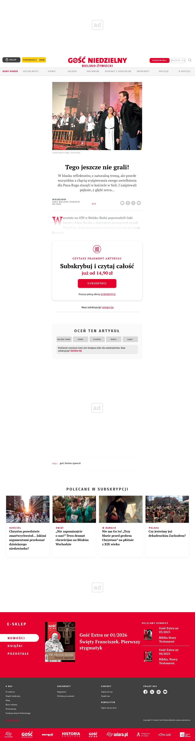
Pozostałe (15, 653)
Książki (15, 645)
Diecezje (164, 71)
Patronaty (143, 71)
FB (128, 202)
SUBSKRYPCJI (108, 294)
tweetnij (134, 202)
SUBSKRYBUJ (159, 60)
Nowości (15, 638)
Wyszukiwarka (190, 60)
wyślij (139, 202)
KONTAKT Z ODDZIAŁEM (118, 71)
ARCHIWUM (93, 71)
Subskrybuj (97, 283)
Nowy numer (10, 71)
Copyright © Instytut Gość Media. (156, 720)
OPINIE (51, 71)
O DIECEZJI (184, 71)
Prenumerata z (34, 60)
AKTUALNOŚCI (31, 71)
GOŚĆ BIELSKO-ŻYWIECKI (70, 463)
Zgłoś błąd (13, 720)
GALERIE (72, 71)
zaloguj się (178, 60)
